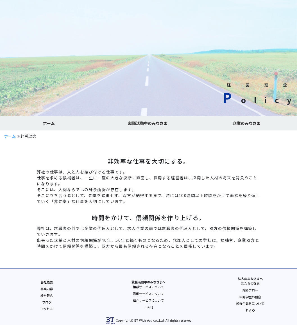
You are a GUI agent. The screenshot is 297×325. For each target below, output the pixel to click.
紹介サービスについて (148, 300)
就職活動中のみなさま (147, 123)
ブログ (46, 302)
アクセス (47, 308)
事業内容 (46, 288)
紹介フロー (250, 290)
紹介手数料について (250, 303)
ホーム (49, 123)
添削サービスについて (148, 293)
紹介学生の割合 (250, 297)
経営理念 (46, 295)
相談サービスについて (148, 287)
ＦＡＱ (148, 306)
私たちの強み (250, 283)
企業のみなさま (246, 123)
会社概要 (46, 282)
